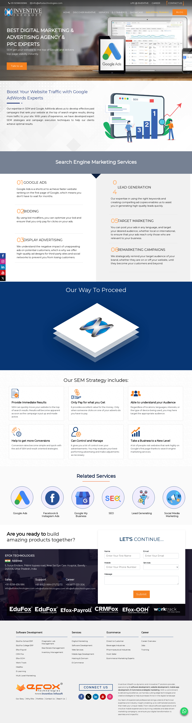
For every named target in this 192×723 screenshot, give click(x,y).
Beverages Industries (115, 645)
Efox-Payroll (21, 650)
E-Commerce (119, 12)
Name (107, 551)
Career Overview (148, 641)
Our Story (20, 699)
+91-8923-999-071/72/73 (49, 584)
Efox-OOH (20, 658)
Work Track (21, 663)
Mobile (107, 563)
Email (146, 551)
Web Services (77, 650)
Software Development (82, 645)
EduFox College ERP (24, 645)
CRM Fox (20, 654)
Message (108, 574)
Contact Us (175, 3)
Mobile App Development (83, 654)
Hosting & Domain (80, 658)
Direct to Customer (115, 641)
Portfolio (39, 699)
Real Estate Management (53, 648)
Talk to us (17, 65)
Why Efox (30, 699)
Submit (141, 594)
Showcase (136, 12)
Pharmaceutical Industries (118, 650)
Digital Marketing (80, 641)
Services (104, 12)
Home (66, 12)
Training (145, 650)
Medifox (19, 667)
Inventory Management (52, 652)
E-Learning (21, 671)
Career (156, 3)
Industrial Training (157, 12)
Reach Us (61, 699)
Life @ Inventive (139, 3)
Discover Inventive (84, 12)
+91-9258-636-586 (14, 584)
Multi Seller (111, 654)
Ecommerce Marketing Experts (120, 658)
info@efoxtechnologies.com (20, 588)
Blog (179, 12)
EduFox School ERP (24, 641)
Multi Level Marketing (26, 675)
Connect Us (96, 687)
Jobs (143, 645)
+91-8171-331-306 (75, 584)
